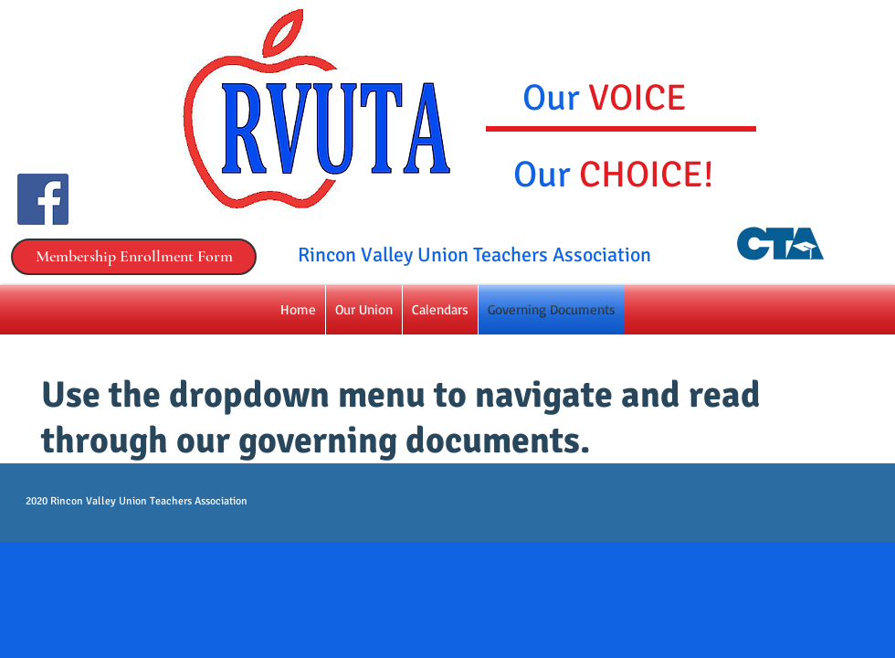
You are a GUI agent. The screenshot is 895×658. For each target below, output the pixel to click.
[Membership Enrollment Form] (134, 257)
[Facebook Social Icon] (42, 199)
